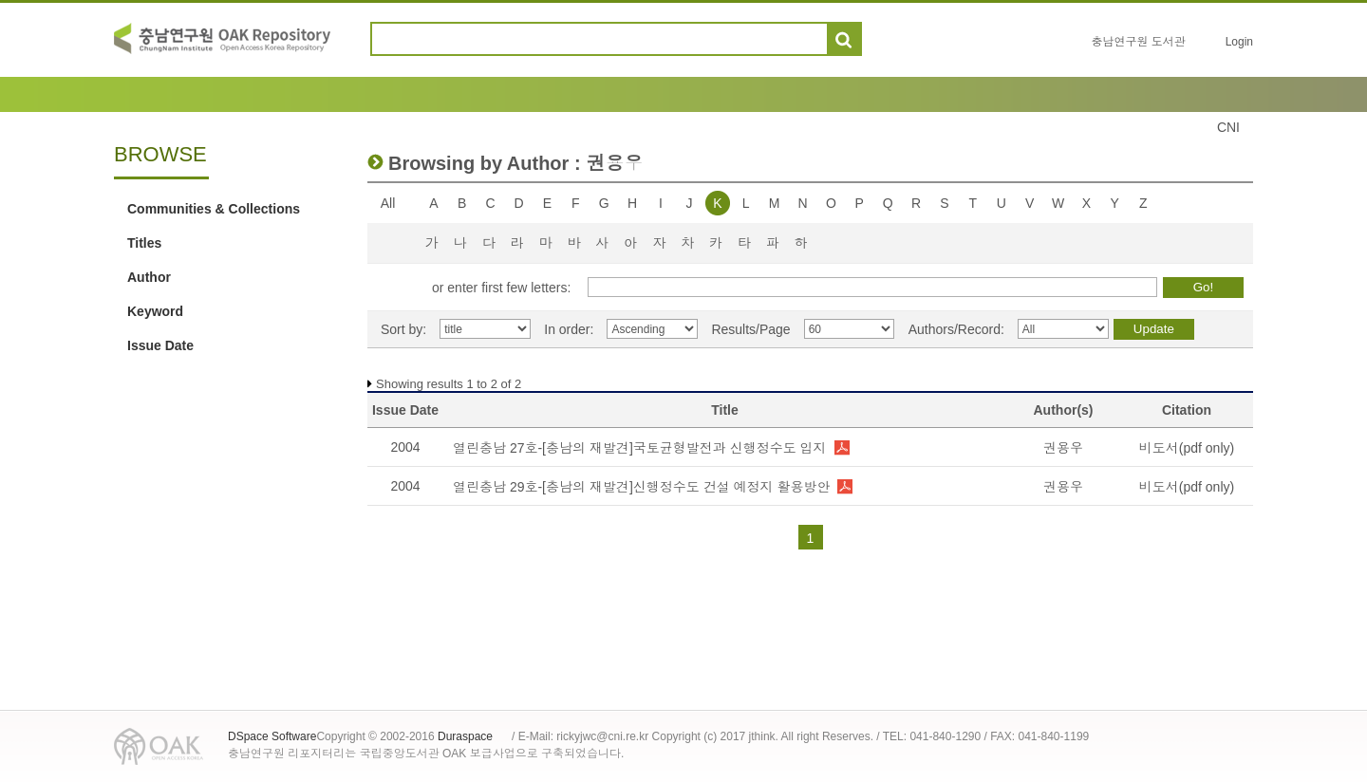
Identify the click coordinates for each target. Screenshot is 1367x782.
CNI (1228, 127)
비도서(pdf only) (1186, 448)
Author (149, 277)
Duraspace (465, 736)
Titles (144, 243)
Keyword (155, 311)
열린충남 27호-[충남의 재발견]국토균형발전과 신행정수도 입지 (640, 448)
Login (1239, 41)
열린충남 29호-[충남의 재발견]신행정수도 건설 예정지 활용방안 (641, 486)
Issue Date (160, 345)
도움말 (885, 39)
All (388, 203)
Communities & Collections (213, 208)
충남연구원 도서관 (1138, 41)
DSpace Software (272, 736)
